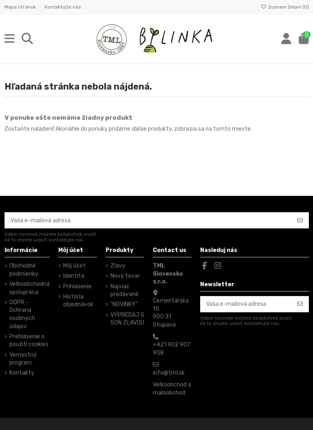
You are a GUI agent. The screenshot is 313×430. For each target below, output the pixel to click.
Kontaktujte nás (62, 7)
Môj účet (74, 265)
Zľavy (118, 265)
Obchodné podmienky (23, 269)
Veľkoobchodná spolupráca (29, 288)
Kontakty (21, 372)
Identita (73, 275)
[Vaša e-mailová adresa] (148, 220)
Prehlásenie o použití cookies (28, 340)
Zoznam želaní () (285, 7)
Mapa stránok (20, 7)
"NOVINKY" (123, 304)
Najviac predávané (124, 290)
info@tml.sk (169, 372)
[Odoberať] (300, 220)
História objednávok (78, 300)
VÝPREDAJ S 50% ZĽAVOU (127, 319)
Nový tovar (125, 275)
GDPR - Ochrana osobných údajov (22, 314)
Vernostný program (23, 358)
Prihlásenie (77, 286)
